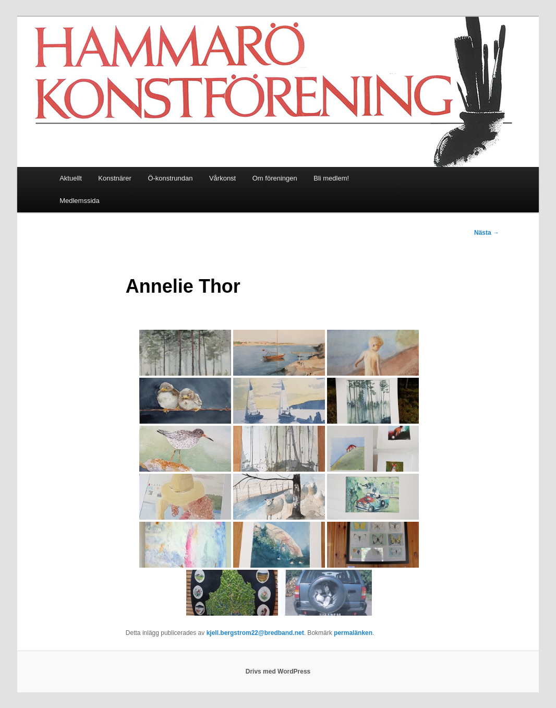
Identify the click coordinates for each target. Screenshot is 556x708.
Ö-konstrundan (170, 178)
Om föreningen (274, 178)
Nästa (486, 232)
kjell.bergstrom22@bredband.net (255, 633)
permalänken (353, 633)
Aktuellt (70, 178)
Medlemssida (79, 201)
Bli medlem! (331, 178)
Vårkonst (222, 178)
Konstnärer (114, 178)
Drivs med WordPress (278, 671)
